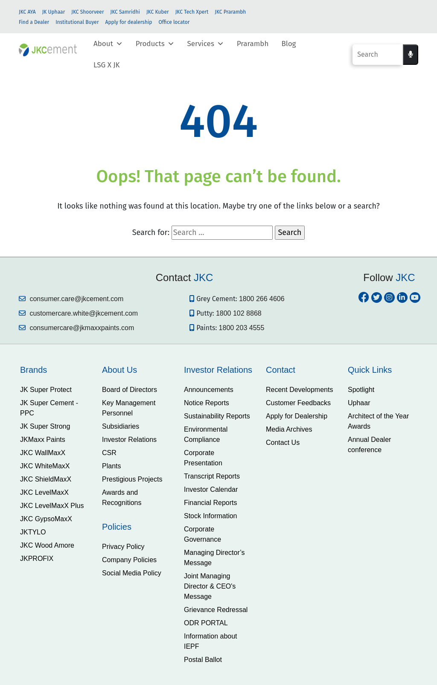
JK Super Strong (45, 426)
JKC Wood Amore (47, 545)
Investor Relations (129, 439)
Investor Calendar (211, 489)
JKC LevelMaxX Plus (52, 505)
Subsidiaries (120, 426)
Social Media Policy (131, 573)
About (108, 44)
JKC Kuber (157, 12)
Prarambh (253, 43)
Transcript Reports (212, 476)
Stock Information (210, 516)
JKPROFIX (36, 558)
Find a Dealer (34, 22)
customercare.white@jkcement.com (78, 313)
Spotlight (361, 389)
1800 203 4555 (242, 327)
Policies (116, 526)
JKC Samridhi (125, 12)
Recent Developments (299, 389)
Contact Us (283, 442)
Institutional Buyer (77, 22)
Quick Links (370, 369)
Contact (280, 369)
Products (155, 44)
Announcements (208, 389)
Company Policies (129, 559)
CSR (109, 452)
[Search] (378, 54)
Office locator (173, 22)
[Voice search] (410, 54)
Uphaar (359, 402)
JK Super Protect (46, 389)
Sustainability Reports (217, 416)
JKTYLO (33, 532)
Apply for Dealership (296, 416)
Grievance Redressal (216, 609)
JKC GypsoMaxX (46, 518)
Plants (111, 466)
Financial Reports (210, 502)
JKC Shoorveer (87, 12)
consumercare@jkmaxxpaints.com (76, 327)
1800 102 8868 (239, 313)
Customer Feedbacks (298, 402)
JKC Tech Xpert (192, 12)
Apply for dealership (128, 22)
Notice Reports (206, 402)
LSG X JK (106, 65)
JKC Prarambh (230, 12)
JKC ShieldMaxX (45, 479)
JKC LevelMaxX (44, 492)
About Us (119, 369)
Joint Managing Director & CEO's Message (210, 586)
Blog (288, 43)
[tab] (54, 369)
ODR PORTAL (206, 623)
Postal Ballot (203, 659)
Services (205, 44)
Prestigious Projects (132, 479)
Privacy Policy (123, 546)
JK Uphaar (53, 12)
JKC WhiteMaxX (45, 466)
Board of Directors (129, 389)
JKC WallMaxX (42, 452)
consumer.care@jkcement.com (71, 298)
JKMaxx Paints (42, 439)
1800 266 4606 (262, 298)
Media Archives (289, 429)
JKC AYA (27, 12)
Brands (33, 369)
